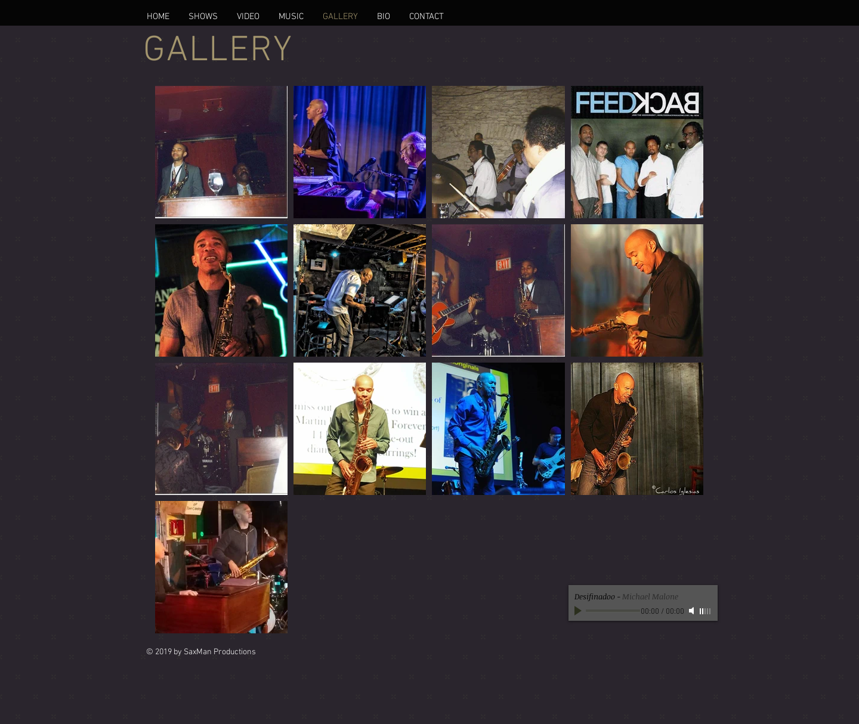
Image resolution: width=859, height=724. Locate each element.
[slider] (706, 611)
